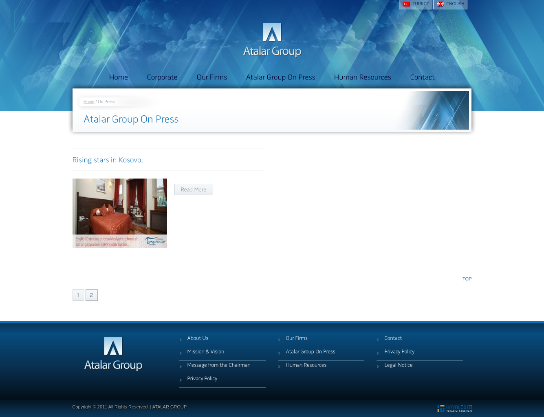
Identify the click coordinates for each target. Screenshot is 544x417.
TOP (467, 278)
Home (89, 101)
